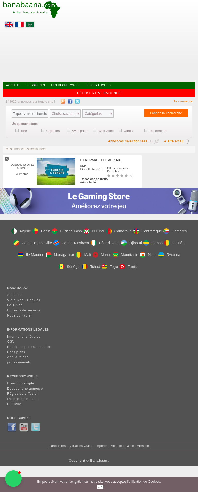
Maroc (102, 255)
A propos (14, 295)
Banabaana (99, 460)
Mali (83, 255)
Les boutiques (98, 85)
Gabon (153, 243)
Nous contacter (19, 315)
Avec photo (80, 131)
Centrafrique (147, 231)
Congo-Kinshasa (71, 243)
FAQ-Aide (15, 305)
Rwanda (169, 255)
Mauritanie (125, 255)
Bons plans (16, 352)
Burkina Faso (67, 231)
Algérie (21, 231)
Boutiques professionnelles (29, 347)
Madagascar (60, 255)
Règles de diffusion (23, 394)
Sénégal (69, 266)
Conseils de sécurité (23, 310)
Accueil (13, 85)
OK (100, 486)
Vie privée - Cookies (23, 300)
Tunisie (129, 266)
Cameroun (119, 231)
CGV (11, 342)
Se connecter (183, 101)
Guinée (174, 243)
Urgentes (53, 131)
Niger (148, 255)
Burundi (94, 231)
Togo (110, 266)
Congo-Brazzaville (32, 243)
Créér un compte (21, 383)
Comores (175, 231)
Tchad (91, 266)
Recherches (158, 131)
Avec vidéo (106, 131)
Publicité (14, 404)
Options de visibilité (23, 399)
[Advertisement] (128, 39)
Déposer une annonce (99, 93)
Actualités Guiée (81, 446)
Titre (23, 131)
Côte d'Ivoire (105, 243)
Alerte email (174, 141)
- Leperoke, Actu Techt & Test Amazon (121, 446)
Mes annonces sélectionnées (26, 149)
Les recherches (65, 85)
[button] (13, 478)
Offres (128, 131)
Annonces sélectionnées (128, 141)
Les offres (35, 85)
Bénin (41, 231)
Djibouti (131, 243)
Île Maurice (31, 255)
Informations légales (23, 336)
